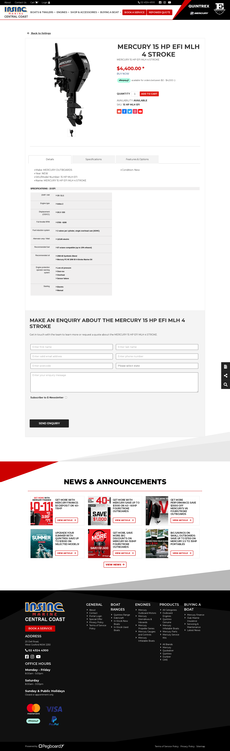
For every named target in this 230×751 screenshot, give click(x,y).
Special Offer (95, 619)
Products (169, 605)
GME (165, 660)
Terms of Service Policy (167, 746)
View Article (66, 520)
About (7, 2)
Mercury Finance (195, 615)
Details (50, 159)
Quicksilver (168, 650)
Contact (93, 613)
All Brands (168, 644)
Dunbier (167, 656)
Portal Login (95, 616)
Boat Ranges (118, 607)
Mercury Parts (170, 631)
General (94, 605)
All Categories (170, 610)
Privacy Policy (96, 622)
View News (115, 564)
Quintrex (167, 653)
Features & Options (137, 159)
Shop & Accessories (83, 12)
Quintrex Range (122, 615)
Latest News (193, 630)
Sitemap (200, 746)
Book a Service (134, 12)
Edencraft (119, 618)
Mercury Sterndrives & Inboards (145, 619)
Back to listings (39, 33)
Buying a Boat (109, 12)
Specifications (94, 159)
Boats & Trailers (41, 12)
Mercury (167, 647)
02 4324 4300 (146, 2)
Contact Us (20, 2)
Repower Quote (159, 12)
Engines (62, 12)
